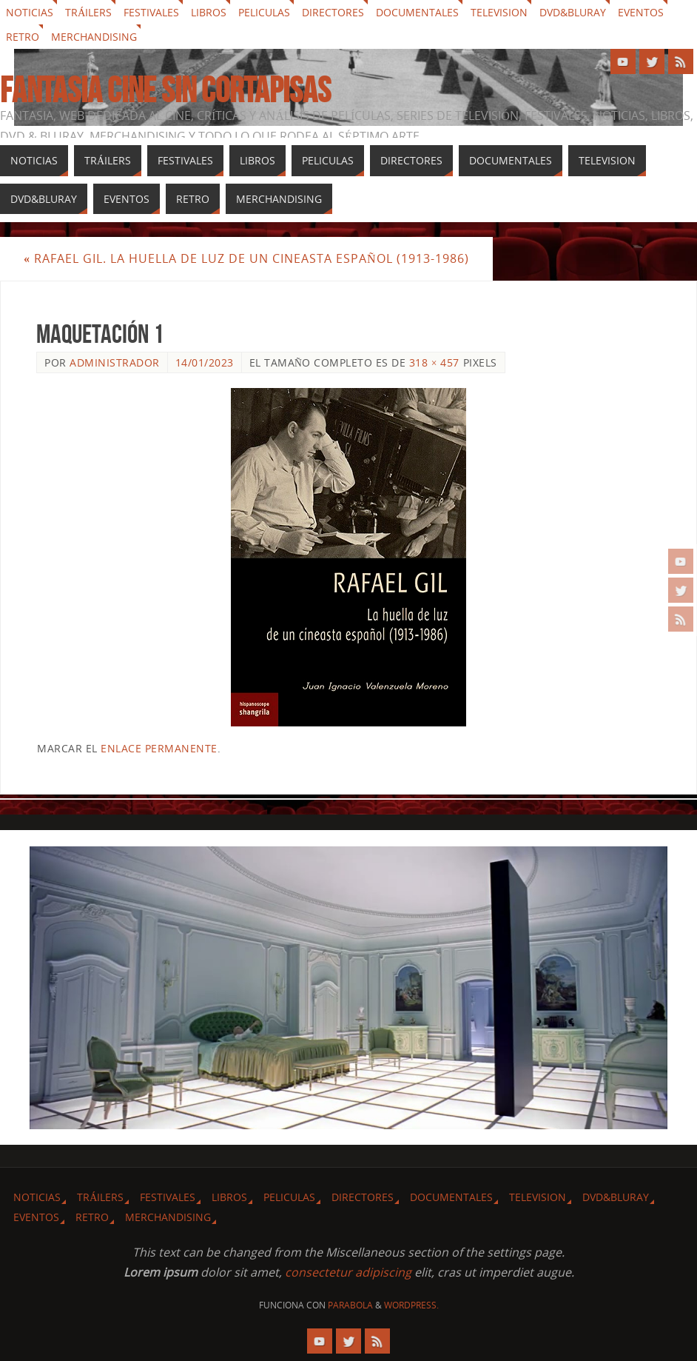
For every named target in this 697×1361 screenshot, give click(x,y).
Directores (333, 12)
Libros (208, 12)
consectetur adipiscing (348, 1272)
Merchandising (94, 37)
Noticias (29, 12)
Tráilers (88, 12)
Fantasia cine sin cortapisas (165, 90)
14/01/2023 (204, 362)
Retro (22, 37)
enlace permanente (159, 748)
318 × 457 (434, 362)
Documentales (417, 12)
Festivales (151, 12)
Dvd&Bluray (572, 12)
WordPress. (411, 1305)
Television (499, 12)
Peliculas (264, 12)
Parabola (350, 1305)
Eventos (641, 12)
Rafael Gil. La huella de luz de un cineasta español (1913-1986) (246, 258)
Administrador (115, 362)
